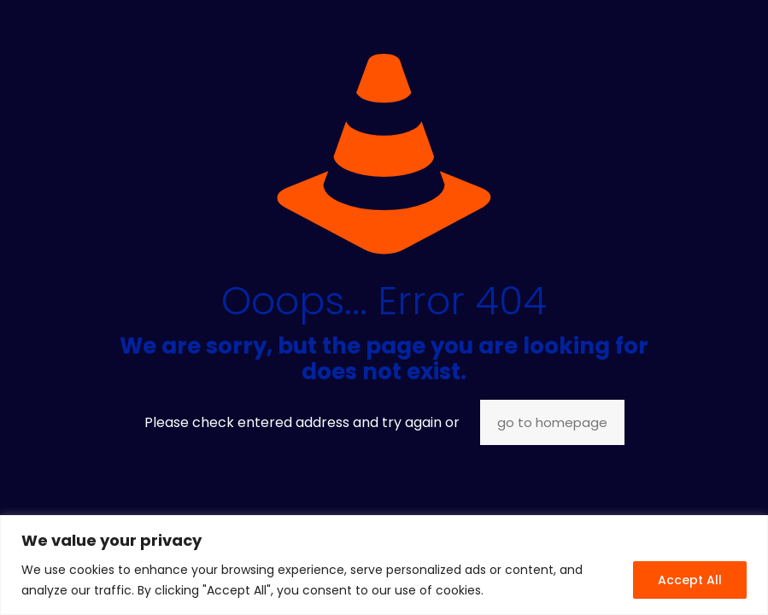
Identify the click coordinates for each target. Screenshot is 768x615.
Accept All (690, 580)
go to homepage (552, 422)
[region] (384, 565)
